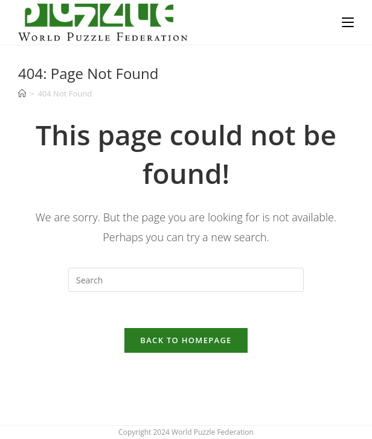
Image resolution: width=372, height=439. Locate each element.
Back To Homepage (185, 340)
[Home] (22, 93)
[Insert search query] (186, 280)
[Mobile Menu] (348, 22)
